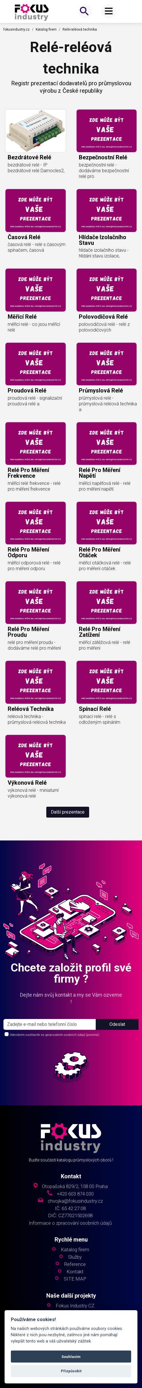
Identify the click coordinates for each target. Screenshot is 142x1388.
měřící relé (22, 317)
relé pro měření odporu (28, 552)
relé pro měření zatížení (99, 632)
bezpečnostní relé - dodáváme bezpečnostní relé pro (104, 170)
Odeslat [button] (117, 1024)
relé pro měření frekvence (28, 473)
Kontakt (75, 1271)
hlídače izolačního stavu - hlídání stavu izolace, (104, 253)
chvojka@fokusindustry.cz (75, 1201)
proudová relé (27, 390)
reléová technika (31, 709)
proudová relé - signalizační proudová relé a (35, 401)
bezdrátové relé (29, 157)
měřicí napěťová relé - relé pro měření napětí (105, 486)
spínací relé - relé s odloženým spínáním (99, 719)
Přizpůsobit (71, 1371)
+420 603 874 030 (75, 1193)
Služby (75, 1257)
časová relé (24, 237)
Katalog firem (46, 29)
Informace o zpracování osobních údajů (70, 1223)
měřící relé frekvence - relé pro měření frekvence (34, 486)
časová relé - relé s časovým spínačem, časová (36, 247)
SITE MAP (75, 1278)
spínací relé (95, 709)
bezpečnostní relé (103, 157)
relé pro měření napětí (99, 473)
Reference (75, 1264)
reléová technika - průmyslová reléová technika (37, 719)
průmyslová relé (101, 390)
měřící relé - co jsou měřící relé (34, 327)
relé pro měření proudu (28, 632)
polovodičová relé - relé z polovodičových (104, 327)
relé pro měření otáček (99, 552)
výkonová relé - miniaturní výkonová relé (33, 793)
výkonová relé (27, 783)
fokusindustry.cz (16, 29)
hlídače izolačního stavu (102, 240)
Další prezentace (68, 812)
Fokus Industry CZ (75, 1305)
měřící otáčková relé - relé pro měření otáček (105, 565)
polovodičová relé (103, 317)
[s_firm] (49, 1024)
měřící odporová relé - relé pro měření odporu (34, 565)
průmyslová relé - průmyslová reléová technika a (108, 403)
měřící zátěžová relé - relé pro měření (104, 645)
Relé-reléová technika (80, 29)
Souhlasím (71, 1357)
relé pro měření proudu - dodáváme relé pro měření (34, 645)
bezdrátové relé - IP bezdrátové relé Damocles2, (36, 167)
